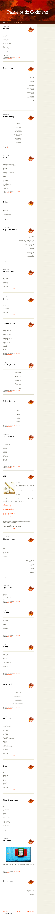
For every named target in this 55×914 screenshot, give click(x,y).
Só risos (6, 28)
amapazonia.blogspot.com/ (7, 504)
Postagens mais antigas (30, 911)
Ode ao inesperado (10, 401)
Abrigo (6, 646)
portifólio (8, 529)
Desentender (8, 684)
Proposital (7, 718)
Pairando (6, 202)
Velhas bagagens (9, 116)
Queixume (7, 587)
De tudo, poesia (9, 881)
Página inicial (18, 911)
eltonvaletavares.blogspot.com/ (8, 514)
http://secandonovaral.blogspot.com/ (9, 506)
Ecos (5, 766)
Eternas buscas (9, 539)
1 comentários (18, 191)
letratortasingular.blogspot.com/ (8, 505)
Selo (5, 476)
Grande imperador (10, 68)
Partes (5, 157)
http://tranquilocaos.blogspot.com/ (8, 509)
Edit (21, 22)
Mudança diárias (9, 364)
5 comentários (18, 673)
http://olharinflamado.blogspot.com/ (9, 512)
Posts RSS (9, 22)
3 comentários (18, 57)
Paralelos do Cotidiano (27, 12)
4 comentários (18, 218)
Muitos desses (8, 436)
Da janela (7, 840)
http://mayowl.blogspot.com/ (7, 510)
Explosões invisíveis (11, 229)
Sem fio (6, 612)
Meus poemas (9, 58)
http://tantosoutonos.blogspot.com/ (8, 508)
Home (4, 22)
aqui (30, 867)
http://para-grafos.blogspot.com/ (8, 516)
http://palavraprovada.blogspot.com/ (9, 513)
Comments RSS (16, 22)
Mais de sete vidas (10, 800)
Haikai (5, 299)
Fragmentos (26, 490)
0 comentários (18, 105)
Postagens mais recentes (6, 911)
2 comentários (18, 146)
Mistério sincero (9, 323)
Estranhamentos (9, 271)
